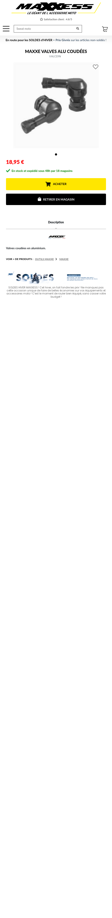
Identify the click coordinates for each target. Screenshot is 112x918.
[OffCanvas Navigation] (6, 28)
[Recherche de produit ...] (44, 28)
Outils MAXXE (44, 259)
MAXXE (64, 259)
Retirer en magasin (56, 199)
